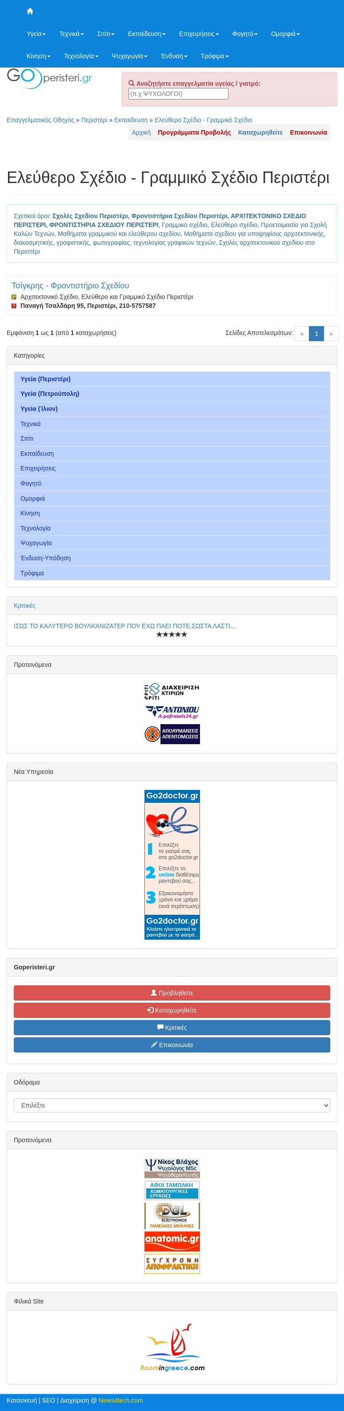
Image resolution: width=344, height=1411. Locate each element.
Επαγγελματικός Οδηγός (40, 120)
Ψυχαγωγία (130, 56)
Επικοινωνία (172, 1044)
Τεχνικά (71, 33)
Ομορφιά (285, 33)
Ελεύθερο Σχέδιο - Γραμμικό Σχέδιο (203, 120)
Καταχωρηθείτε (171, 1010)
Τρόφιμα (215, 56)
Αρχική (141, 132)
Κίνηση (39, 56)
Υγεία (36, 33)
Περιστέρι (94, 120)
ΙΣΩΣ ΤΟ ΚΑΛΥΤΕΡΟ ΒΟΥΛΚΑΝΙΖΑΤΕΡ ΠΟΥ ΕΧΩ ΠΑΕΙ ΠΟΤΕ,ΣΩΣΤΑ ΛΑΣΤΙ (122, 626)
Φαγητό (245, 33)
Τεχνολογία (81, 56)
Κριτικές (25, 605)
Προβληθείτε (172, 992)
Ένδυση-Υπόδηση (45, 558)
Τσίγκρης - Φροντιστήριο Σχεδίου (70, 285)
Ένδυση (174, 56)
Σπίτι (106, 33)
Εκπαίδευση (147, 33)
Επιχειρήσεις (199, 33)
